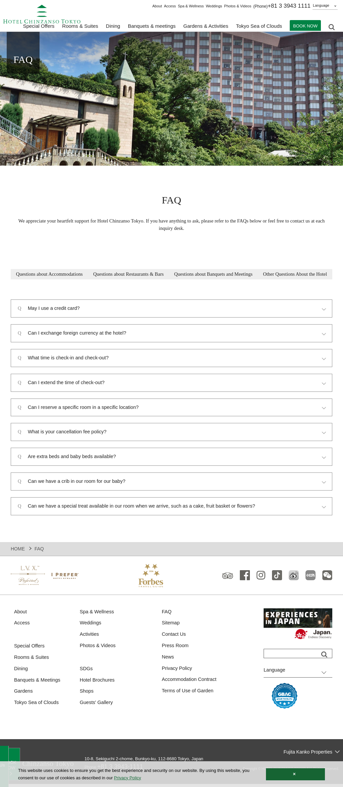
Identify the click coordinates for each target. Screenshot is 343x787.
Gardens (23, 695)
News (168, 661)
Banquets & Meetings (38, 684)
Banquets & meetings (152, 27)
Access (170, 6)
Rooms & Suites (32, 661)
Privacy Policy (177, 672)
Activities (89, 637)
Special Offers (39, 27)
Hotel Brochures (98, 684)
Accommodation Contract (190, 684)
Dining (21, 672)
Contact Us (174, 637)
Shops (87, 695)
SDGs (86, 672)
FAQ (167, 614)
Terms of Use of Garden (188, 695)
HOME (18, 551)
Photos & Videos (237, 6)
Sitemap (171, 626)
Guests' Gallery (97, 707)
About (157, 6)
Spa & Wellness (191, 6)
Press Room (176, 649)
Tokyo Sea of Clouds (259, 27)
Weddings (214, 6)
